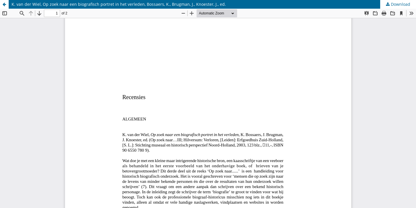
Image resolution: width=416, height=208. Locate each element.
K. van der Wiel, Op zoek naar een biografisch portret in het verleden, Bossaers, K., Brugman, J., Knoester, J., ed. (119, 4)
